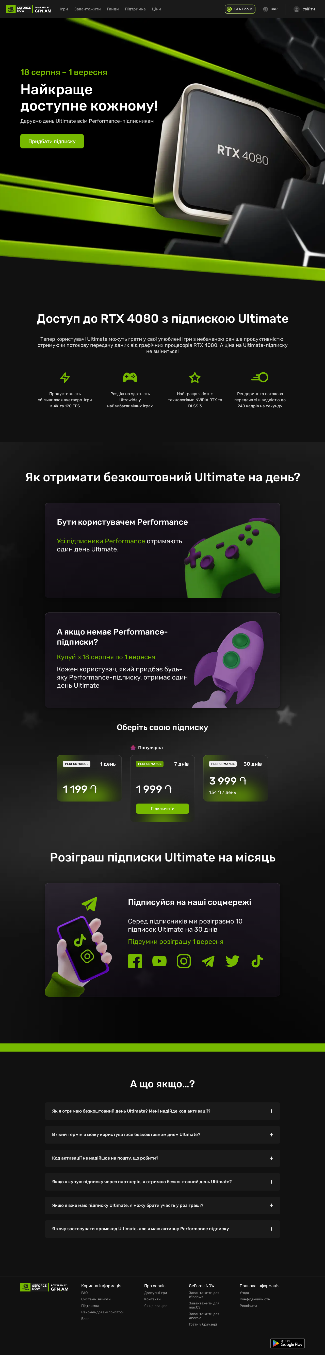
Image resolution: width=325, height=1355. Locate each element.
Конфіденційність (255, 1304)
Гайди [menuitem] (119, 9)
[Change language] (271, 9)
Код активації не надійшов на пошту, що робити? (108, 1160)
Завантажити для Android (204, 1320)
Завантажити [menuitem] (93, 9)
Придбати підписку (52, 141)
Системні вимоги (96, 1304)
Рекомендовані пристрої (102, 1316)
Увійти (304, 9)
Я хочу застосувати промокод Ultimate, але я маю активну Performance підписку (144, 1233)
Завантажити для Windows (204, 1300)
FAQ (84, 1298)
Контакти (152, 1304)
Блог (85, 1322)
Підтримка (90, 1310)
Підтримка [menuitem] (141, 9)
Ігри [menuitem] (70, 9)
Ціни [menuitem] (162, 9)
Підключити (162, 808)
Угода (244, 1298)
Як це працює (156, 1310)
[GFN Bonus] (241, 9)
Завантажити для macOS (204, 1310)
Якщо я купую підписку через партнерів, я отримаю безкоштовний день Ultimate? (145, 1185)
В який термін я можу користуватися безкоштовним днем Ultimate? (129, 1136)
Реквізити (248, 1310)
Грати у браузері (203, 1328)
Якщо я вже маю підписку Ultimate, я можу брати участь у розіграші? (130, 1209)
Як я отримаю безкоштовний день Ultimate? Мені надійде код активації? (134, 1111)
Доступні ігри (155, 1298)
